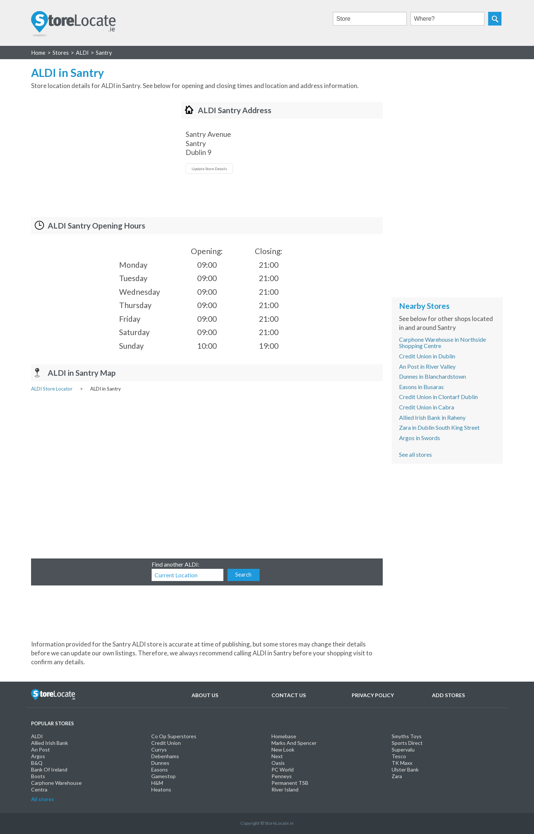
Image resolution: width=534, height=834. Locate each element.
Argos (38, 756)
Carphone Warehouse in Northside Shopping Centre (442, 343)
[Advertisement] (93, 153)
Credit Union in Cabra (426, 407)
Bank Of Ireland (49, 769)
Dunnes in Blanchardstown (432, 376)
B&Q (37, 763)
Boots (38, 776)
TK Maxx (402, 763)
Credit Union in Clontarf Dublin (438, 396)
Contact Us (288, 695)
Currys (159, 749)
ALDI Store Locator (51, 389)
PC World (282, 769)
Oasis (278, 763)
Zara (397, 776)
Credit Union (166, 743)
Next (277, 756)
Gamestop (163, 776)
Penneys (281, 776)
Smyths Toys (407, 736)
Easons (159, 769)
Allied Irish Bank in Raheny (432, 417)
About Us (205, 695)
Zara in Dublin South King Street (439, 427)
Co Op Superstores (173, 736)
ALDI (37, 736)
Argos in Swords (419, 437)
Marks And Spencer (294, 743)
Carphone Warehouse (56, 783)
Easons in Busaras (421, 386)
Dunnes (160, 763)
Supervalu (403, 749)
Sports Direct (407, 743)
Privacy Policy (373, 695)
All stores (42, 799)
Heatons (161, 789)
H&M (157, 783)
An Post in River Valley (427, 366)
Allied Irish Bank (49, 743)
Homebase (283, 736)
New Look (282, 749)
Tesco (399, 756)
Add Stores (448, 695)
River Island (284, 789)
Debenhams (165, 756)
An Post (40, 749)
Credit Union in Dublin (427, 355)
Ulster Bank (405, 769)
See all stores (415, 454)
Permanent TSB (289, 783)
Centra (39, 789)
